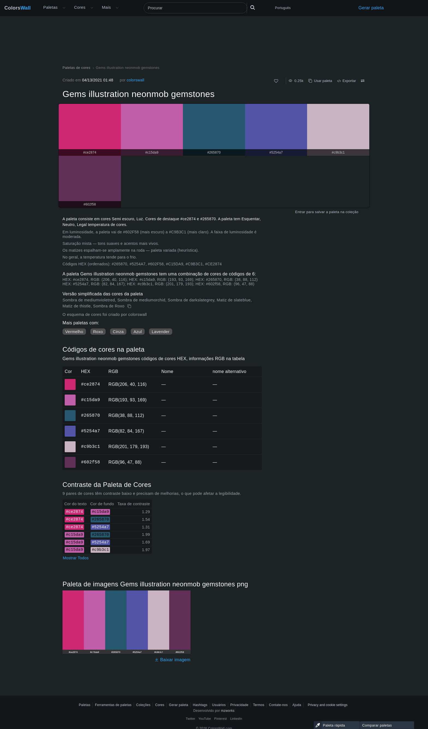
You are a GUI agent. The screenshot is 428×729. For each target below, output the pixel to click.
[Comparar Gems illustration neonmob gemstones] (362, 80)
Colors (17, 8)
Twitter (190, 718)
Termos (258, 705)
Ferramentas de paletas (113, 705)
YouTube (204, 718)
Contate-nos (278, 705)
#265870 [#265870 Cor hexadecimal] (70, 411)
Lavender (161, 331)
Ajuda (296, 705)
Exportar (346, 81)
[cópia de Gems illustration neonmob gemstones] (130, 306)
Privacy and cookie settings (327, 705)
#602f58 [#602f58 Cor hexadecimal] (70, 458)
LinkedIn (236, 718)
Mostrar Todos (76, 558)
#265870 (90, 415)
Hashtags (200, 705)
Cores (79, 7)
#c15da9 (90, 400)
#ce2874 (90, 384)
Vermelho (74, 331)
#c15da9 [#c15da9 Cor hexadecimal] (70, 396)
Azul (137, 331)
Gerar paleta (371, 7)
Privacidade (239, 705)
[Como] (276, 81)
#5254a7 (90, 431)
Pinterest (220, 718)
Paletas (50, 7)
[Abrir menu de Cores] (91, 8)
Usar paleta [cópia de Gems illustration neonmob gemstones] (320, 81)
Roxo (98, 331)
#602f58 (90, 462)
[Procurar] (195, 7)
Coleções (143, 705)
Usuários (219, 705)
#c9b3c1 (90, 446)
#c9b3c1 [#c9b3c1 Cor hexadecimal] (70, 443)
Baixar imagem (172, 659)
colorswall (135, 80)
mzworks (227, 711)
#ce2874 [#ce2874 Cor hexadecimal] (70, 380)
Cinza (118, 331)
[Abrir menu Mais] (64, 8)
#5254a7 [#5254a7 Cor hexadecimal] (70, 427)
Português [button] (283, 8)
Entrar (300, 212)
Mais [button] (106, 7)
